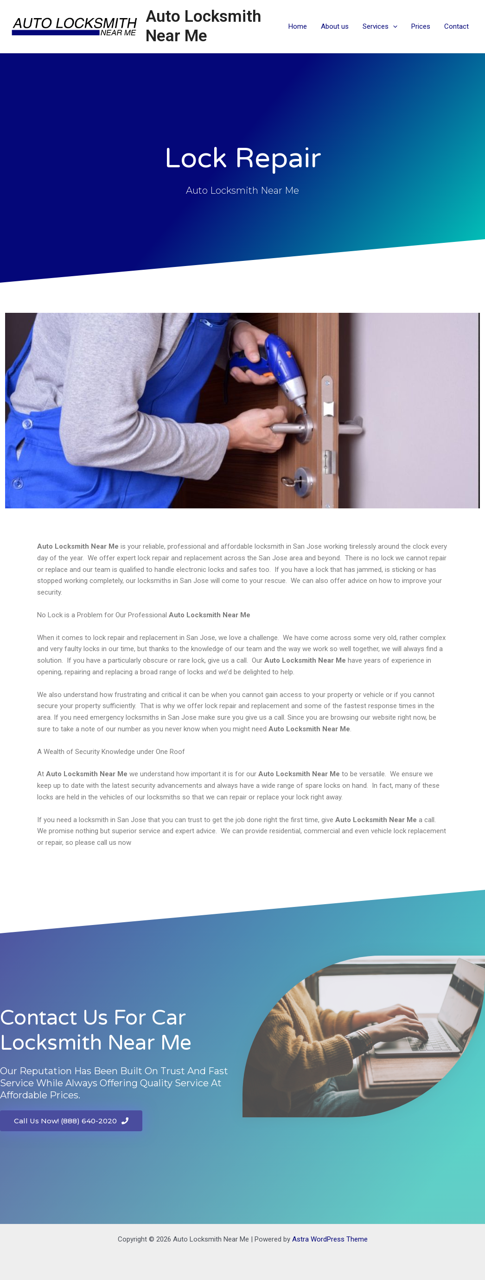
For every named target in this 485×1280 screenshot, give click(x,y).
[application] (393, 26)
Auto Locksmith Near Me (203, 26)
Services (380, 26)
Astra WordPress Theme (330, 1239)
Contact (456, 26)
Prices (420, 26)
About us (335, 26)
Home (297, 26)
